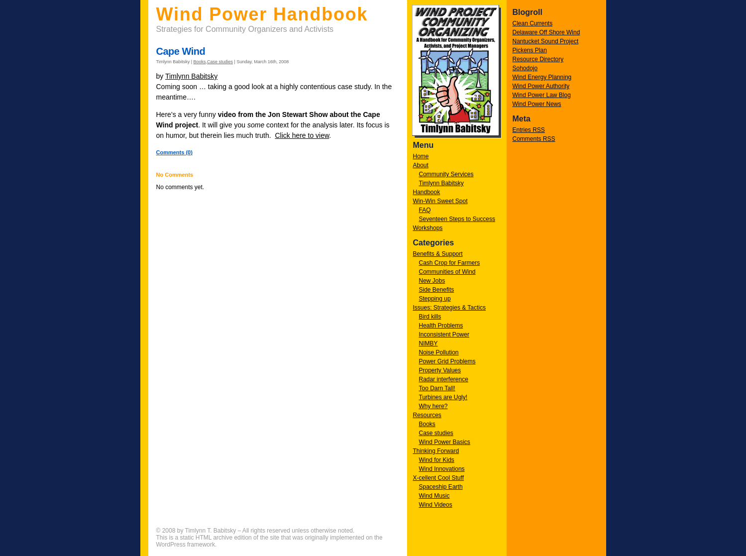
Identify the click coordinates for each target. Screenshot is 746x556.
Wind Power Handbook (262, 14)
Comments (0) (174, 152)
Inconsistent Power (444, 334)
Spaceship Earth (441, 486)
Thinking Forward (436, 450)
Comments (534, 138)
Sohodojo (525, 68)
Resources (427, 415)
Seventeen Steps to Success (457, 219)
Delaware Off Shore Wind (546, 32)
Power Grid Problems (447, 361)
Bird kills (430, 316)
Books (427, 424)
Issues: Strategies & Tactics (449, 307)
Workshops (428, 227)
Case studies (436, 433)
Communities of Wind (447, 271)
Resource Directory (538, 59)
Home (421, 156)
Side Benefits (436, 289)
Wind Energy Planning (542, 77)
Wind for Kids (436, 459)
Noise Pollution (439, 352)
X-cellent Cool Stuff (438, 477)
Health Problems (441, 325)
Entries (529, 129)
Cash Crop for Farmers (449, 262)
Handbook (426, 192)
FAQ (425, 210)
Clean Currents (533, 23)
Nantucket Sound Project (546, 41)
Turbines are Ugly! (443, 397)
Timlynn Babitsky (441, 183)
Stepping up (435, 298)
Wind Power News (537, 104)
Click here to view (302, 135)
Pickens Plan (530, 50)
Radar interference (443, 379)
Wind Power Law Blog (542, 95)
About (420, 165)
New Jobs (432, 280)
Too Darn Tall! (437, 388)
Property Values (440, 370)
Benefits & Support (438, 253)
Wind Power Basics (444, 442)
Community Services (446, 174)
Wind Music (434, 495)
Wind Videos (435, 504)
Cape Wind (181, 51)
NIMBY (428, 343)
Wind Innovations (442, 468)
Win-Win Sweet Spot (440, 201)
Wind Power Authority (541, 86)
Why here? (433, 406)
